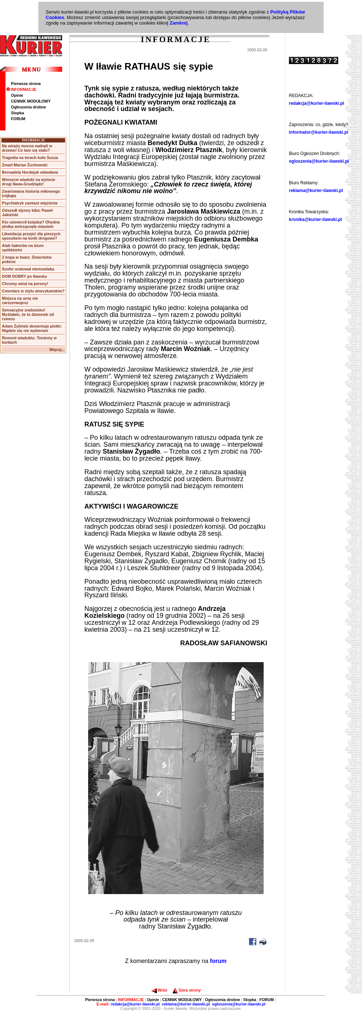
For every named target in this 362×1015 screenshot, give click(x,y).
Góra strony (187, 990)
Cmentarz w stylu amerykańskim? (33, 291)
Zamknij (179, 23)
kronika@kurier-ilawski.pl (315, 219)
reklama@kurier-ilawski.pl (316, 190)
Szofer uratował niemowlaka (28, 269)
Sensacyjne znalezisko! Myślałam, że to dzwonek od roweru (28, 314)
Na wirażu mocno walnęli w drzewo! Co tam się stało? (27, 148)
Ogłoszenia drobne (28, 107)
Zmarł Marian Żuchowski (24, 165)
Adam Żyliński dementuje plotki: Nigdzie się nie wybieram (31, 328)
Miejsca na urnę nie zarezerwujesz (20, 300)
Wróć (159, 990)
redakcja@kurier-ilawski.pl (316, 103)
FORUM (18, 119)
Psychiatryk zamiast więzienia (29, 203)
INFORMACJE (21, 89)
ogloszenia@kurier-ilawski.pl (319, 161)
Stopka (17, 113)
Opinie (17, 95)
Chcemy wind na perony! (25, 283)
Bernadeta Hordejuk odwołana (30, 172)
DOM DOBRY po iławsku (24, 276)
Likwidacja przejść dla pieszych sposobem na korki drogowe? (31, 236)
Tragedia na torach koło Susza (30, 157)
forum (218, 961)
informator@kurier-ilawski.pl (318, 132)
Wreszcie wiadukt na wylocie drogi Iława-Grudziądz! (28, 181)
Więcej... (57, 349)
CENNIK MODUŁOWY (30, 101)
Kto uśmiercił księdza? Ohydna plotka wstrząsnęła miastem (31, 224)
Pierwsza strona (26, 83)
